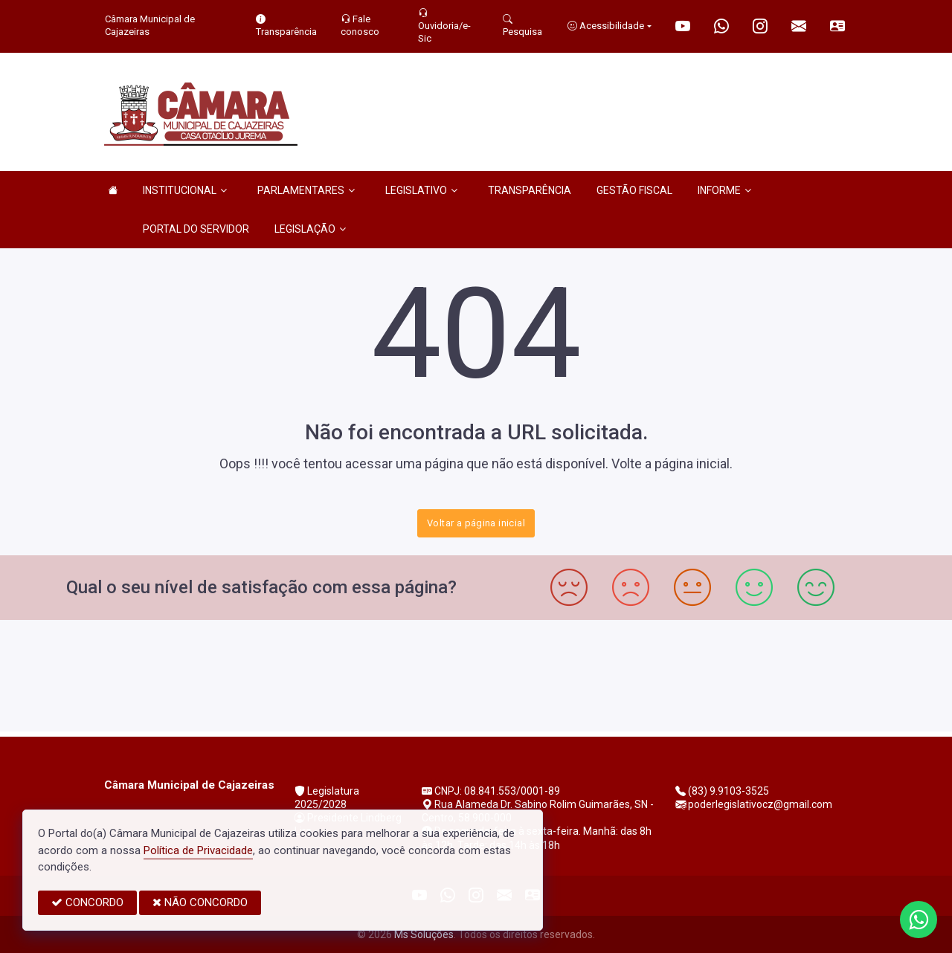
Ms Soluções (424, 934)
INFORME (724, 190)
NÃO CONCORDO (200, 902)
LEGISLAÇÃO (310, 229)
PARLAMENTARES (306, 190)
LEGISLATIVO (421, 190)
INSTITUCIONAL (185, 190)
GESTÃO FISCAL (634, 190)
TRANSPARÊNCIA (529, 190)
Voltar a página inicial (476, 523)
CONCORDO (87, 902)
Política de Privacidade (198, 850)
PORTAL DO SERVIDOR (196, 229)
